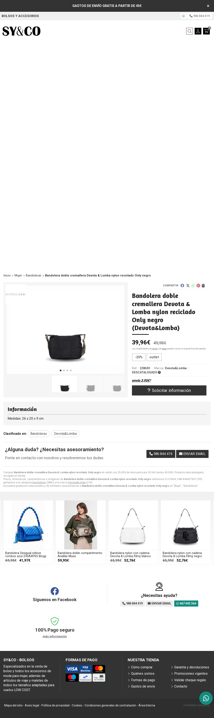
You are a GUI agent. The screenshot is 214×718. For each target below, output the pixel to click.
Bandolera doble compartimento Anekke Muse (80, 554)
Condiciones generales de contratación (110, 705)
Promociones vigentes (191, 674)
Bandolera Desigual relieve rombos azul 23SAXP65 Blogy (25, 554)
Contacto (180, 686)
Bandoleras (39, 482)
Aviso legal (32, 705)
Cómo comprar (142, 667)
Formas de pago (143, 680)
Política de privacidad (55, 705)
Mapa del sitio (13, 705)
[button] (60, 370)
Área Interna (146, 705)
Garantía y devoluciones (191, 667)
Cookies (77, 705)
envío (154, 349)
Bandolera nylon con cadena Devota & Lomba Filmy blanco (130, 554)
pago (164, 349)
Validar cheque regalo (190, 680)
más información (55, 636)
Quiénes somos (142, 674)
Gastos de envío (143, 686)
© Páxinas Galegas (196, 705)
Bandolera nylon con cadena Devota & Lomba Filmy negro (182, 554)
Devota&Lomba (77, 482)
